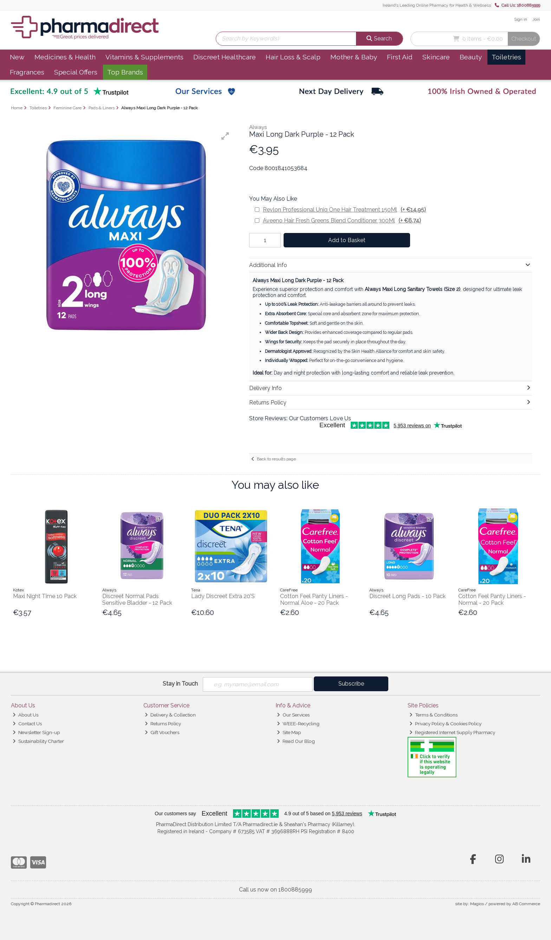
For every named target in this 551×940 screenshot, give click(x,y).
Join (536, 19)
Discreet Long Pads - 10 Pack (407, 596)
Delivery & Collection (170, 715)
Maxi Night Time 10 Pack (45, 596)
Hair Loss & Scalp (293, 57)
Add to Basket (346, 240)
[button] (225, 136)
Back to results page (276, 458)
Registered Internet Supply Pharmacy (452, 732)
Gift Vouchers (162, 732)
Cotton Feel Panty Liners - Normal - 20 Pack (492, 599)
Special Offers (75, 72)
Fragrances (27, 72)
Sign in (520, 19)
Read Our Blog (296, 741)
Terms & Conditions (433, 715)
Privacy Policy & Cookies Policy (445, 723)
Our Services (293, 715)
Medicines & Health (65, 57)
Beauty (471, 57)
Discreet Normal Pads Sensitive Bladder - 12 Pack (137, 599)
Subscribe (351, 683)
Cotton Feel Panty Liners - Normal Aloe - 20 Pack (314, 599)
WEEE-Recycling (298, 723)
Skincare (436, 57)
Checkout (523, 38)
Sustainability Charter (38, 741)
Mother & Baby (353, 57)
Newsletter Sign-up (36, 732)
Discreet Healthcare (224, 57)
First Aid (400, 57)
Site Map (289, 732)
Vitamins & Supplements (144, 57)
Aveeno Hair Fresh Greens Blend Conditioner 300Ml (342, 220)
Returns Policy (163, 723)
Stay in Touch (180, 683)
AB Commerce (526, 903)
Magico (477, 903)
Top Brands (125, 72)
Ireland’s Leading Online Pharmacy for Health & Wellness (437, 5)
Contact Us (27, 723)
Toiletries (506, 57)
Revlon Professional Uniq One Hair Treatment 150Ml (344, 209)
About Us (25, 715)
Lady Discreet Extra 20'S (223, 596)
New (17, 57)
